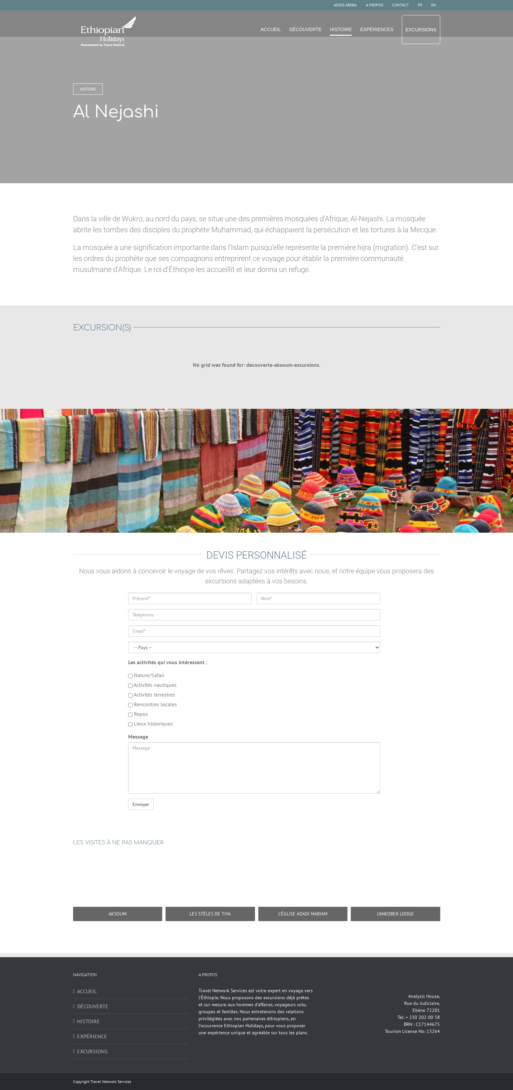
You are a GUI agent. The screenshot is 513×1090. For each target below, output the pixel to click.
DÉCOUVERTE (92, 1006)
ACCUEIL (87, 991)
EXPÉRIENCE (92, 1036)
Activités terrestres (151, 694)
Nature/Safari (146, 675)
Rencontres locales (152, 704)
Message (138, 736)
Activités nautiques (152, 685)
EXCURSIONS (92, 1051)
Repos (138, 714)
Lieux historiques (150, 723)
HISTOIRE (88, 1021)
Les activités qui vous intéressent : (167, 662)
